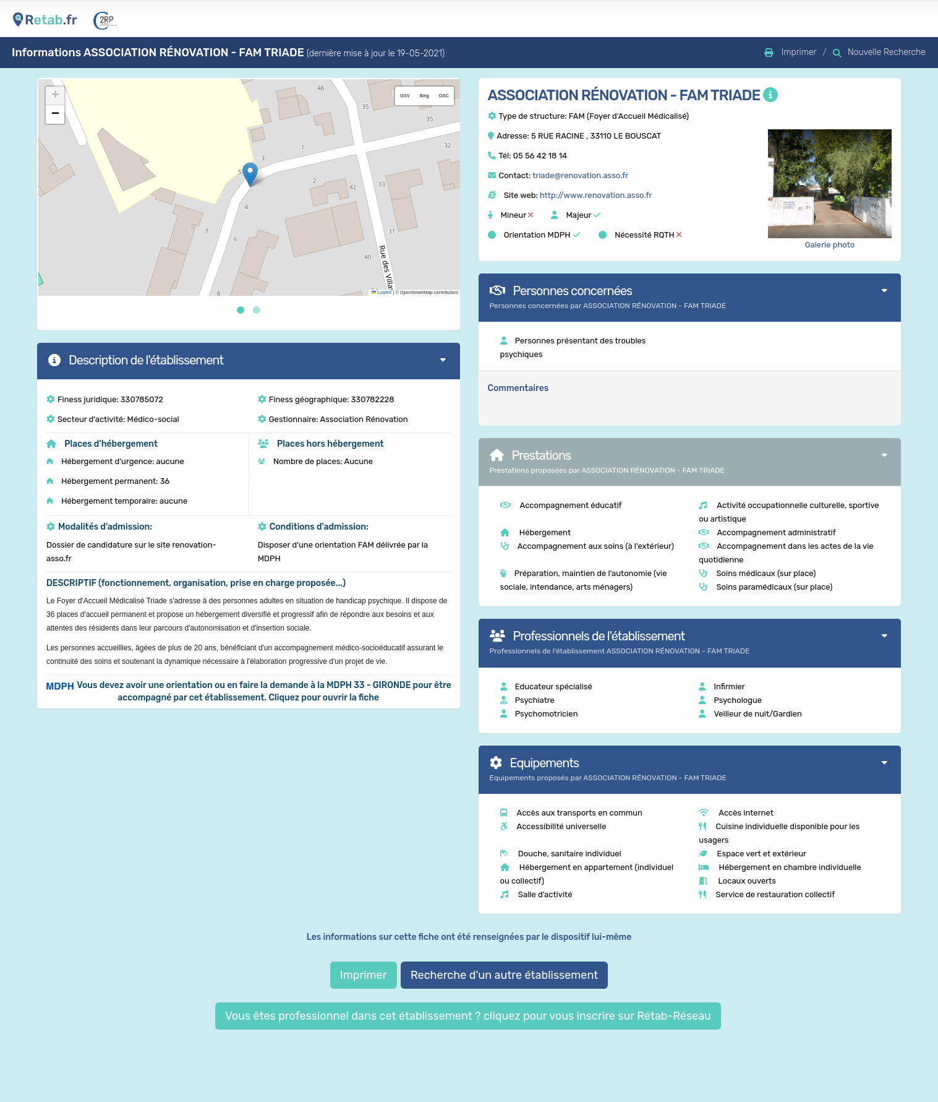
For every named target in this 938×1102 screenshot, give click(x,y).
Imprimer (363, 975)
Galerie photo (830, 244)
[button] (250, 174)
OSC (444, 95)
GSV (405, 95)
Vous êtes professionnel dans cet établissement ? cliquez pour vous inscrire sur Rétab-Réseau (468, 1016)
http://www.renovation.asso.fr (596, 195)
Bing (424, 95)
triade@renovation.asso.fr (580, 175)
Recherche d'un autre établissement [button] (504, 975)
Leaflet (381, 292)
